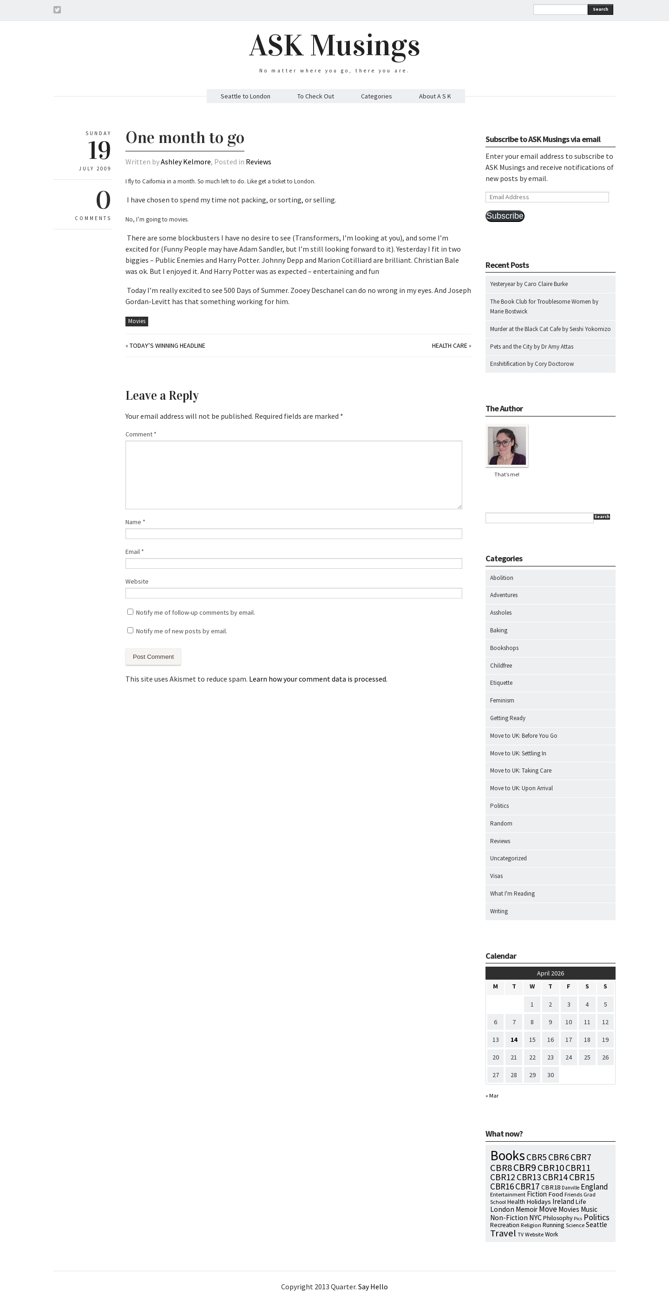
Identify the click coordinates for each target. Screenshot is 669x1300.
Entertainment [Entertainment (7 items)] (507, 1194)
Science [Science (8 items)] (575, 1224)
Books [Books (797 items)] (507, 1155)
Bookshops (504, 648)
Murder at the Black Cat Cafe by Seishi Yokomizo (550, 329)
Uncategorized (508, 858)
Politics (499, 806)
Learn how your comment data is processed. (318, 678)
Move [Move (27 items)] (548, 1209)
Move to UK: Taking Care (520, 770)
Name (135, 522)
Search (600, 9)
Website (137, 581)
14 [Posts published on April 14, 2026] (514, 1039)
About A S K (435, 96)
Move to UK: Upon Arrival (521, 788)
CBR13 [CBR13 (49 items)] (529, 1177)
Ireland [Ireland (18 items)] (563, 1201)
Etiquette (501, 683)
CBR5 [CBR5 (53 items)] (536, 1157)
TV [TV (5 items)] (521, 1234)
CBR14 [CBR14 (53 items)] (555, 1177)
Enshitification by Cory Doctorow (532, 364)
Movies (136, 321)
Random (501, 823)
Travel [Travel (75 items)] (503, 1233)
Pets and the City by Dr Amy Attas (531, 347)
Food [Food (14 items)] (555, 1194)
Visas (496, 876)
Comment (141, 434)
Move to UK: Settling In (518, 753)
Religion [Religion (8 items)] (531, 1224)
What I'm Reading (512, 893)
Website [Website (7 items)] (534, 1234)
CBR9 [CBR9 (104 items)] (524, 1167)
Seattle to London (245, 96)
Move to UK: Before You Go (524, 736)
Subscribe (505, 216)
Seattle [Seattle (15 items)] (596, 1224)
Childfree (501, 666)
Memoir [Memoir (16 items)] (527, 1209)
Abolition (501, 578)
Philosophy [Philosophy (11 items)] (557, 1218)
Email (134, 551)
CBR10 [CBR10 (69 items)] (551, 1168)
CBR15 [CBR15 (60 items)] (582, 1177)
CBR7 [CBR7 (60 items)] (581, 1157)
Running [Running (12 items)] (553, 1225)
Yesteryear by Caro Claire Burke (529, 284)
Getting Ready (507, 718)
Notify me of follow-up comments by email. (195, 612)
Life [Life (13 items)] (581, 1201)
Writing (499, 911)
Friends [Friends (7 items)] (573, 1194)
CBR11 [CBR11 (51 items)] (577, 1167)
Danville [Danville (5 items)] (570, 1187)
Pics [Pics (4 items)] (578, 1219)
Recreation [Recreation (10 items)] (504, 1225)
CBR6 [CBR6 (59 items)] (558, 1157)
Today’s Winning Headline (167, 345)
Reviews (258, 161)
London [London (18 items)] (502, 1209)
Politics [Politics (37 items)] (597, 1217)
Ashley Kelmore (186, 161)
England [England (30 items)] (594, 1187)
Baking (498, 630)
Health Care (449, 345)
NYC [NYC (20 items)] (535, 1217)
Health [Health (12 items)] (516, 1201)
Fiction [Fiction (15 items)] (537, 1194)
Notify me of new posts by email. (181, 631)
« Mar (491, 1095)
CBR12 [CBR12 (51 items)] (502, 1177)
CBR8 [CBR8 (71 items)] (501, 1168)
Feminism (502, 700)
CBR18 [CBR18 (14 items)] (550, 1187)
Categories (376, 96)
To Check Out (315, 96)
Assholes (501, 613)
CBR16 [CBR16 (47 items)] (502, 1186)
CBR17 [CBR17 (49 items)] (527, 1186)
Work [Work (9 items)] (551, 1234)
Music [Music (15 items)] (589, 1209)
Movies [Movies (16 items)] (568, 1209)
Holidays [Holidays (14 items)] (538, 1201)
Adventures (504, 595)
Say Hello (373, 1286)
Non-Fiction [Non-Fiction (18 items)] (509, 1217)
